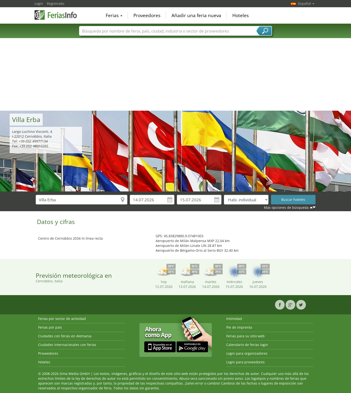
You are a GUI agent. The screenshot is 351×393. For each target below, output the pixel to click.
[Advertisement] (175, 74)
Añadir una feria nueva (196, 15)
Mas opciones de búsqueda (286, 207)
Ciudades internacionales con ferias (67, 344)
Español (306, 3)
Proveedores (146, 15)
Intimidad (234, 318)
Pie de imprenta (239, 327)
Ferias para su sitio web (245, 336)
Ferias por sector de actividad (62, 318)
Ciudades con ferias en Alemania (64, 336)
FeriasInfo (58, 15)
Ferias (114, 15)
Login (38, 3)
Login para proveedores (245, 362)
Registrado (55, 3)
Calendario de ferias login (247, 344)
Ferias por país (50, 327)
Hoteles (240, 15)
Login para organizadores (247, 353)
